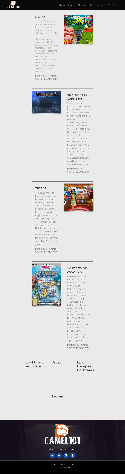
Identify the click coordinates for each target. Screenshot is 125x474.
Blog (92, 5)
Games (71, 5)
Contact (100, 5)
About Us (82, 5)
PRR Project (113, 5)
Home (62, 5)
